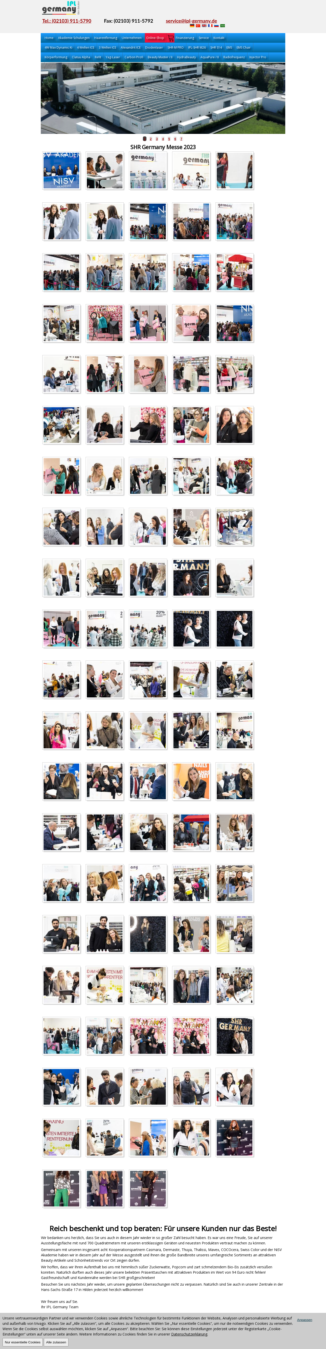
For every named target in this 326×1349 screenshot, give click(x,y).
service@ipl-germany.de (191, 21)
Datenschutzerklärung (189, 1334)
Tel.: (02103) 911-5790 (66, 21)
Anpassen (304, 1320)
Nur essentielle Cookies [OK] (22, 1342)
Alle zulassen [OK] (56, 1342)
